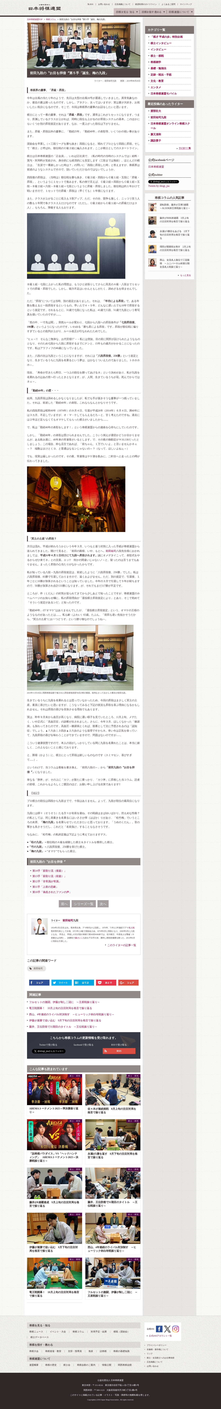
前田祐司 (111, 551)
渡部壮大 (156, 111)
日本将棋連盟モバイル (164, 93)
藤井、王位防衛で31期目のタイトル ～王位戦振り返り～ (63, 1026)
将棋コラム (51, 19)
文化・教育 (157, 81)
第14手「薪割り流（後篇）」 (49, 870)
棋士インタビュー (161, 43)
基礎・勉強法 (158, 68)
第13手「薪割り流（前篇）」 (49, 876)
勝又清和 (156, 134)
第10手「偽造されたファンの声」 (52, 892)
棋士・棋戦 (157, 55)
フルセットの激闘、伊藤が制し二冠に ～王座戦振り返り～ (64, 1002)
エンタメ (156, 87)
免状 (90, 1351)
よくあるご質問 (168, 4)
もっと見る (185, 275)
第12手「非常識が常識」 (46, 881)
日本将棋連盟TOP (34, 19)
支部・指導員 (75, 1351)
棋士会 (66, 1365)
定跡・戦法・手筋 (161, 74)
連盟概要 (33, 1365)
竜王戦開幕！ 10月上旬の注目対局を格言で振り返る (60, 1008)
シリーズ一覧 (84, 904)
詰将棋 (103, 1351)
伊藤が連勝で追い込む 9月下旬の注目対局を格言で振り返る (65, 1020)
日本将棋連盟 (156, 166)
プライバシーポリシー (156, 1345)
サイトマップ (186, 4)
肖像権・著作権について (157, 1349)
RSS (91, 4)
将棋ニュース (36, 1331)
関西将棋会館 (125, 1365)
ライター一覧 (185, 148)
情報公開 (106, 1365)
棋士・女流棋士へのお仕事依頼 (160, 1358)
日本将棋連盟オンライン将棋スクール (170, 125)
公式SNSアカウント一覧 (160, 1336)
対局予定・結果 (99, 1331)
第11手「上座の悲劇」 (45, 886)
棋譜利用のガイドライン (146, 4)
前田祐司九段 (158, 117)
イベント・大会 (58, 1331)
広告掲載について (122, 4)
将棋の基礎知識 (121, 1351)
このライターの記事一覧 (121, 945)
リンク (150, 1353)
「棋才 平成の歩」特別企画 (167, 36)
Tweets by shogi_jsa (159, 185)
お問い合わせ (104, 4)
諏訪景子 (156, 140)
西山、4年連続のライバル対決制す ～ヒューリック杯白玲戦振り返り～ (71, 1014)
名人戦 (132, 928)
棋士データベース (39, 1337)
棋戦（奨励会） (122, 1331)
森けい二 (79, 938)
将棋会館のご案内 (86, 1365)
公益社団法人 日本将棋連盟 (45, 7)
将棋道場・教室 (53, 1351)
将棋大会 (33, 1351)
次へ (103, 904)
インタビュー (158, 49)
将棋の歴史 (51, 1365)
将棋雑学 (156, 62)
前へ (64, 904)
